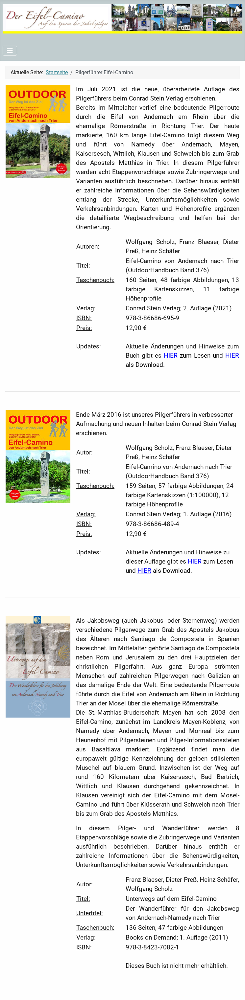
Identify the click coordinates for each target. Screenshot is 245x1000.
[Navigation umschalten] (10, 51)
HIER (171, 355)
